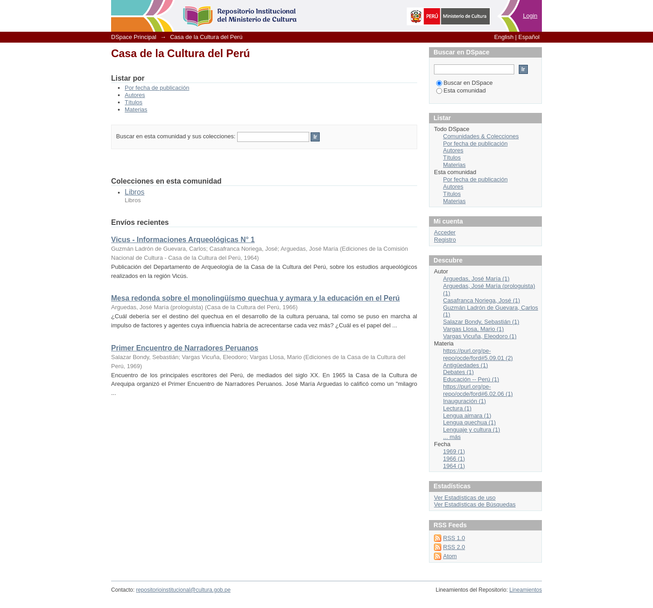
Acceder (445, 232)
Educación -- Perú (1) (471, 379)
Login (530, 15)
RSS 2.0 (454, 547)
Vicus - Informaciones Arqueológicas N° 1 (183, 239)
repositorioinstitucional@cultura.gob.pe (183, 590)
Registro (445, 239)
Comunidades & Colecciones (481, 136)
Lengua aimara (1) (467, 415)
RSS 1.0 (454, 538)
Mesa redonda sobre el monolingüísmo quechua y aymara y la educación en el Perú (255, 298)
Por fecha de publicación (157, 87)
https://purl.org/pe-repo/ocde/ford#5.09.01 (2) (478, 354)
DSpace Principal (133, 37)
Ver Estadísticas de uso (465, 497)
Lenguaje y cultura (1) (471, 429)
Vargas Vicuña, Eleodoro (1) (480, 336)
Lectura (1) (457, 408)
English (504, 37)
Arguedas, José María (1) (476, 278)
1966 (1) (454, 458)
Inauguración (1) (464, 401)
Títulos (133, 102)
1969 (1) (454, 451)
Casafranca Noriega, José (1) (481, 300)
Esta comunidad (461, 90)
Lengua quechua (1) (469, 422)
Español (529, 37)
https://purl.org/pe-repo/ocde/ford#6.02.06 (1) (478, 390)
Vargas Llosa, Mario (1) (473, 329)
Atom (450, 556)
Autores (135, 95)
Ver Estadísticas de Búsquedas (475, 504)
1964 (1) (454, 465)
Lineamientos (525, 590)
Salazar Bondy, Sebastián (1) (481, 321)
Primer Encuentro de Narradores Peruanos (184, 348)
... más (452, 436)
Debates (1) (458, 372)
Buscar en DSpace (464, 82)
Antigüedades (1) (465, 365)
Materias (136, 109)
